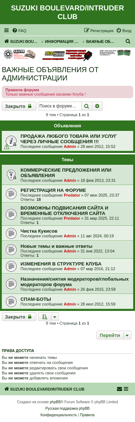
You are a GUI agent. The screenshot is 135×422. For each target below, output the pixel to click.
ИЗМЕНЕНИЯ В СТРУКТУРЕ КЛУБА (61, 264)
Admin (70, 146)
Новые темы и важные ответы (57, 246)
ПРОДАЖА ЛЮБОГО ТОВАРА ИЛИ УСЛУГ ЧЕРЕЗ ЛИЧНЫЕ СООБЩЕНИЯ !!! (69, 138)
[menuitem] (19, 30)
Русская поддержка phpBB (67, 408)
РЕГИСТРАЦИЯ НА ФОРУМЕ (53, 190)
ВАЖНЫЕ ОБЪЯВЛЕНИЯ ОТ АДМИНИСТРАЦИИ (50, 74)
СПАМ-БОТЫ (36, 299)
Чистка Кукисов (39, 231)
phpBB (55, 402)
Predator (72, 195)
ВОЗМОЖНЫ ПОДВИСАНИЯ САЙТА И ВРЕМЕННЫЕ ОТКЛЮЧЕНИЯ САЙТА (64, 210)
